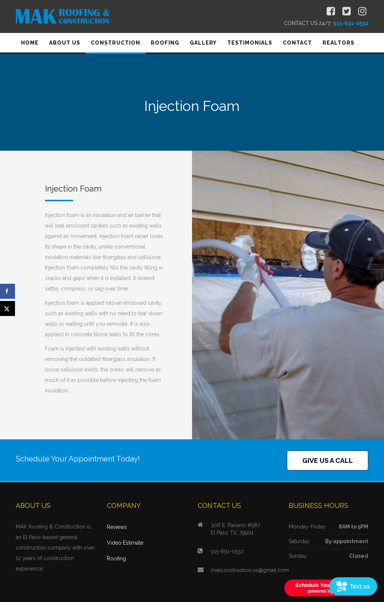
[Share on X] (7, 308)
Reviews (117, 527)
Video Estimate (125, 543)
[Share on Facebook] (7, 291)
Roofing (116, 559)
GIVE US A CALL (327, 460)
